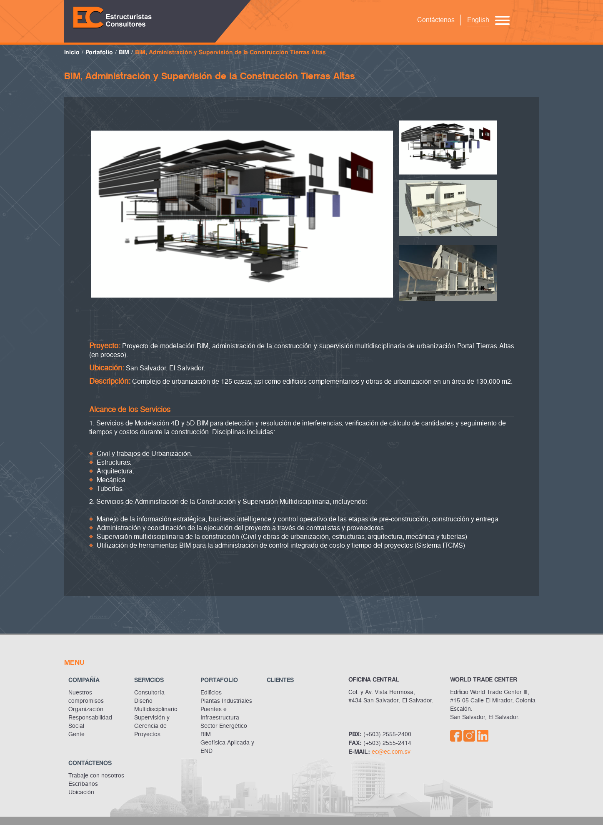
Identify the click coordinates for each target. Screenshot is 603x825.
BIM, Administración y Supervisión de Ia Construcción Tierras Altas (230, 52)
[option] (242, 210)
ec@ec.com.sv (391, 752)
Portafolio (99, 52)
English (478, 20)
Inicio (72, 52)
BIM (124, 52)
